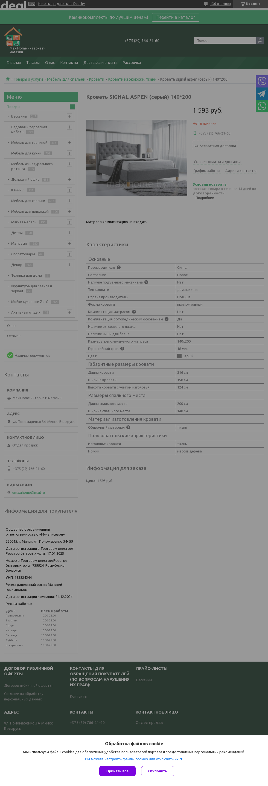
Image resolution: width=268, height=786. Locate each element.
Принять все (117, 771)
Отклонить (157, 771)
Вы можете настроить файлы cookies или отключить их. (132, 759)
